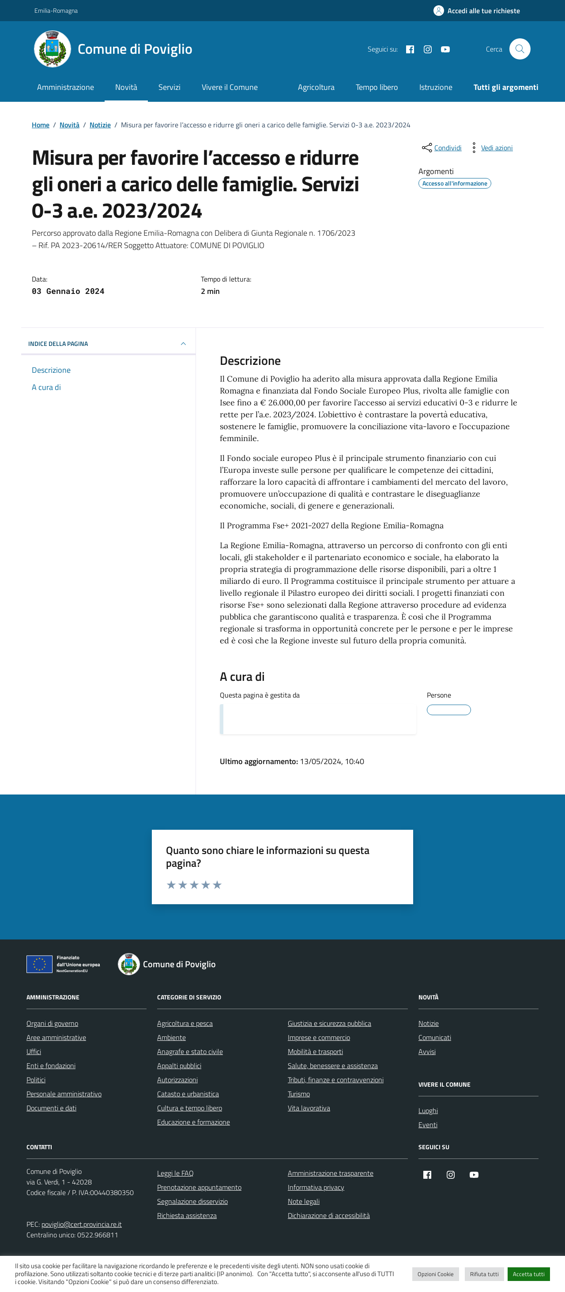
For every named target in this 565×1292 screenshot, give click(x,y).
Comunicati (434, 1037)
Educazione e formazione (193, 1122)
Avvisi (427, 1051)
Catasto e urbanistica (188, 1093)
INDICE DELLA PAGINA (108, 343)
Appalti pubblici (179, 1065)
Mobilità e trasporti (315, 1051)
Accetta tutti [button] (529, 1274)
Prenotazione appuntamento (199, 1187)
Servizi (169, 87)
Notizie (428, 1023)
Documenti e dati (51, 1108)
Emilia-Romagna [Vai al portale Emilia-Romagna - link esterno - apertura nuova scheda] (56, 10)
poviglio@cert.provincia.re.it (81, 1224)
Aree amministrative (56, 1037)
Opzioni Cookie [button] (436, 1274)
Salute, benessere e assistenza (333, 1065)
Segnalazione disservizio (192, 1201)
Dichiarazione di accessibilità (329, 1215)
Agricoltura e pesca (185, 1023)
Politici (35, 1079)
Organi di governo (52, 1023)
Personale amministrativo (64, 1093)
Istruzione (435, 87)
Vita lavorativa (309, 1108)
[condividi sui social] (440, 148)
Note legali (304, 1201)
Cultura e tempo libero (189, 1108)
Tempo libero (377, 87)
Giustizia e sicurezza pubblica (329, 1023)
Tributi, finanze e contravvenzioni (336, 1079)
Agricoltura (316, 87)
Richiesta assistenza (187, 1215)
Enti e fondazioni (50, 1065)
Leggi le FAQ (175, 1173)
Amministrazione (65, 87)
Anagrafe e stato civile (190, 1051)
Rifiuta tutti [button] (484, 1274)
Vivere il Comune (230, 87)
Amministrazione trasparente (330, 1173)
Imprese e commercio (319, 1037)
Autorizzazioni (177, 1079)
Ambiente (171, 1037)
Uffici (33, 1051)
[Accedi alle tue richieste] (477, 10)
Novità (126, 87)
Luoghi (428, 1110)
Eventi (427, 1124)
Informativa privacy (316, 1187)
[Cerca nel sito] (520, 48)
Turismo (299, 1093)
